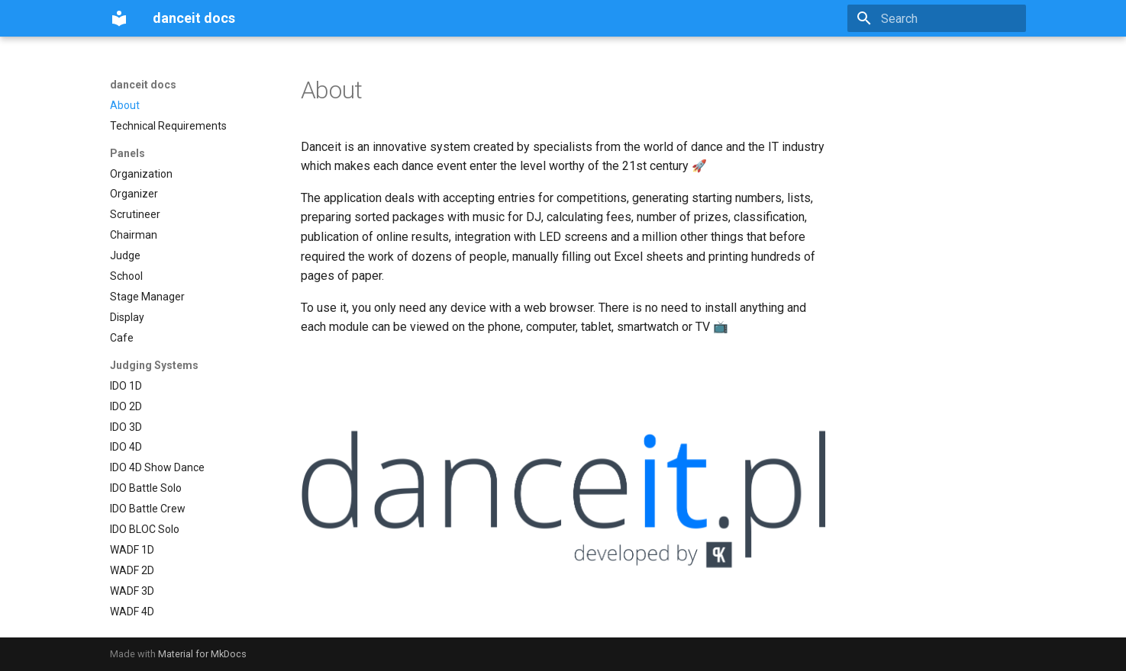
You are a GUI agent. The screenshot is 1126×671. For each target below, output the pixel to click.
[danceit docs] (119, 18)
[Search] (936, 18)
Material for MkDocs (202, 654)
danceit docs (143, 85)
